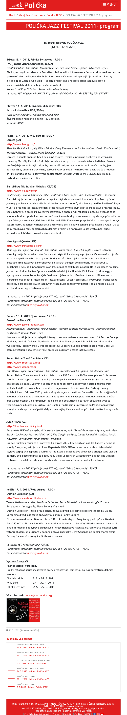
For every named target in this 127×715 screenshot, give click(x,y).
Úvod (12, 15)
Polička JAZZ (54, 15)
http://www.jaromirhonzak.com (25, 324)
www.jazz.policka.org (39, 595)
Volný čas (24, 15)
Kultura (38, 15)
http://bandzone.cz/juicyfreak (24, 426)
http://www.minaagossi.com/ (24, 245)
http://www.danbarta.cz (21, 367)
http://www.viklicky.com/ (21, 190)
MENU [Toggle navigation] (109, 4)
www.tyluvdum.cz (37, 305)
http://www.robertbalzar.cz (23, 362)
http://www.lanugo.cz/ (20, 144)
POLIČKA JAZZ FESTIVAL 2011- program (89, 15)
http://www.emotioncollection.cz (26, 498)
